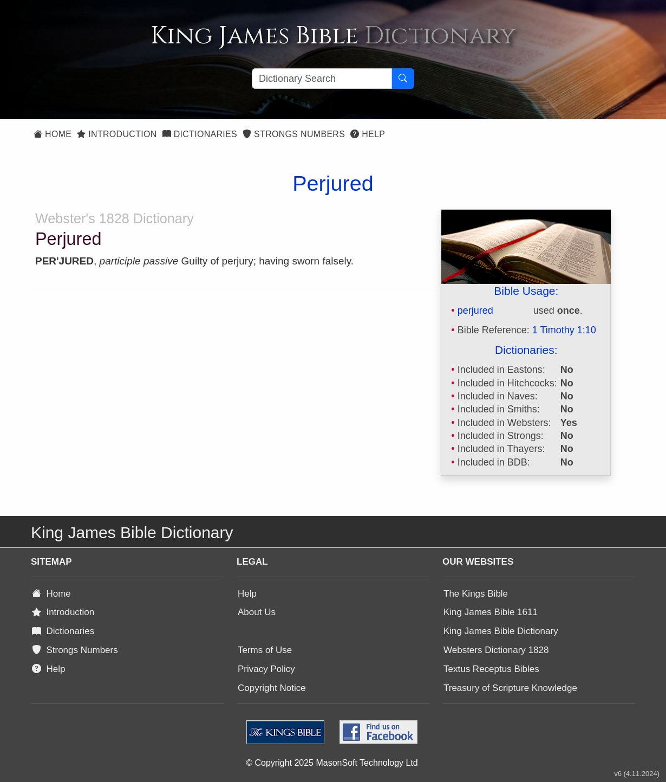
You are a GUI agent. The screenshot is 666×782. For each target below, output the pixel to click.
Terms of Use (265, 650)
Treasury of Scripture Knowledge (510, 688)
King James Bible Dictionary (500, 631)
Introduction (116, 134)
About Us (257, 612)
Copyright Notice (272, 688)
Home (52, 134)
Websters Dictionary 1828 (496, 650)
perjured (475, 310)
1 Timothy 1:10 (564, 330)
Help (367, 134)
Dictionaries (199, 134)
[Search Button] (402, 78)
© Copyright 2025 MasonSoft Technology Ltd (331, 762)
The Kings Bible (475, 594)
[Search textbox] (322, 78)
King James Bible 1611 (490, 612)
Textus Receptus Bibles (491, 669)
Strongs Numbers (294, 134)
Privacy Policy (266, 669)
